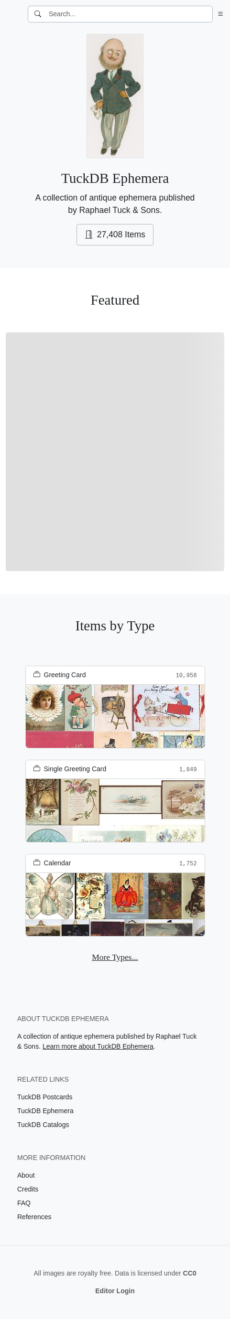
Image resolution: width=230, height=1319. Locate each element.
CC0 (190, 1273)
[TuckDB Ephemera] (13, 14)
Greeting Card (59, 675)
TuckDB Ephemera (45, 1111)
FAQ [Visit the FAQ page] (24, 1203)
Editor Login (114, 1291)
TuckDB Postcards (44, 1097)
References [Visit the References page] (34, 1217)
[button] (218, 14)
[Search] (37, 14)
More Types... (115, 957)
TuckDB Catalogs (43, 1124)
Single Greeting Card (70, 769)
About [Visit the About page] (26, 1175)
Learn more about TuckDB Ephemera (98, 1046)
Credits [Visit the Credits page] (27, 1189)
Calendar (52, 863)
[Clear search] (206, 14)
